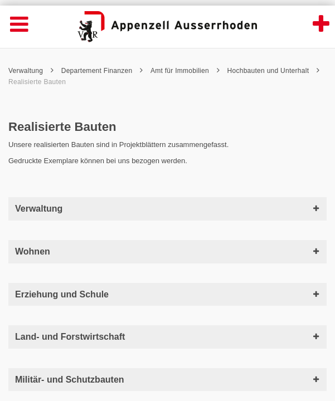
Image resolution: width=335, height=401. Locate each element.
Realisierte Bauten (37, 82)
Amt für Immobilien (185, 71)
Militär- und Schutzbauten (167, 379)
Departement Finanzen (102, 71)
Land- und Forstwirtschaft (167, 336)
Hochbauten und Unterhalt (273, 71)
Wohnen (167, 251)
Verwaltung (31, 71)
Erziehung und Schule (167, 294)
